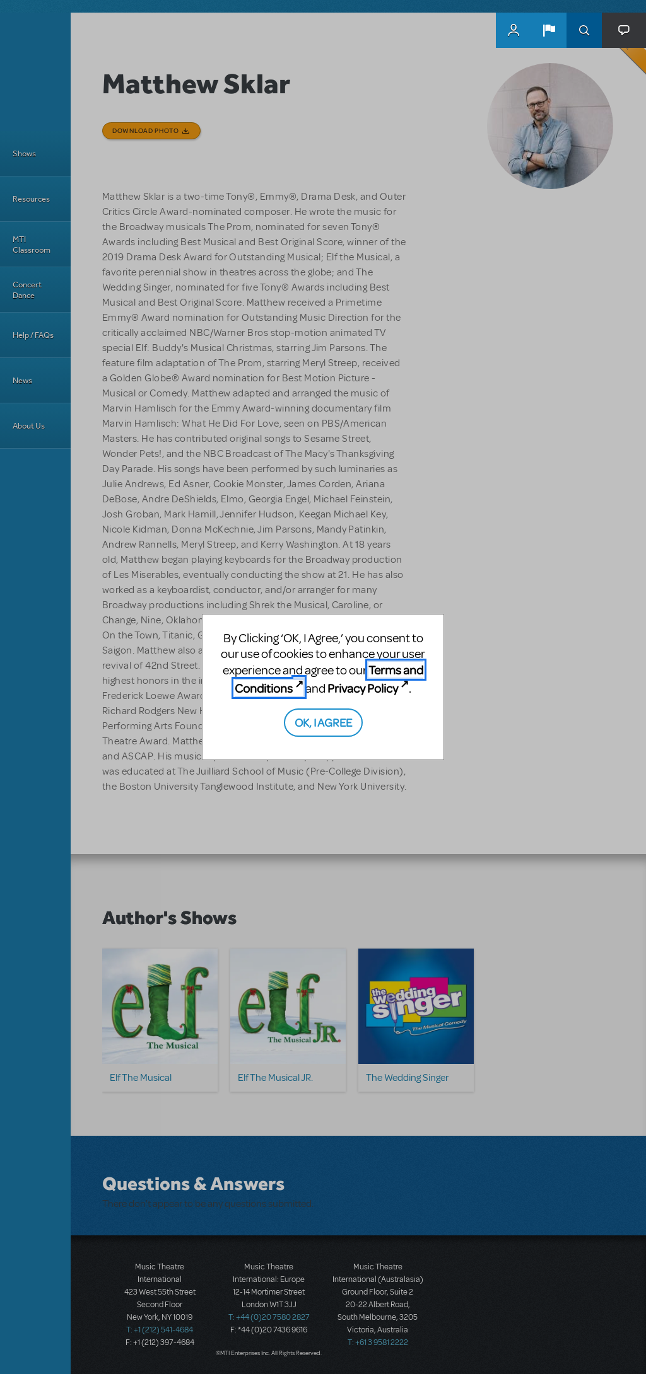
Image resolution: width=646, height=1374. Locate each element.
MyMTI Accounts (513, 30)
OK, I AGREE (323, 722)
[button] (549, 30)
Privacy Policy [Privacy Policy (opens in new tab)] (362, 688)
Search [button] (584, 30)
